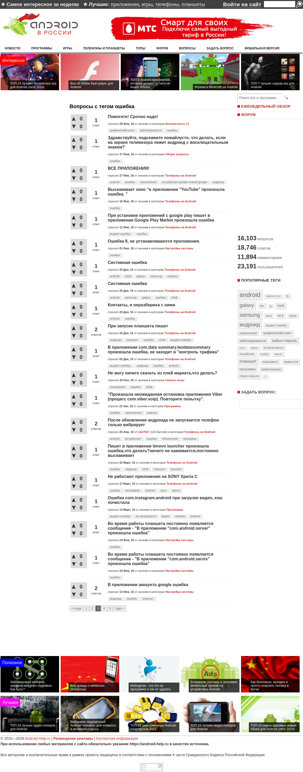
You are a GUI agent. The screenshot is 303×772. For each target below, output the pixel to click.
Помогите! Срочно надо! (133, 116)
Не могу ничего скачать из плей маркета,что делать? (162, 373)
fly (287, 296)
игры (147, 4)
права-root (291, 361)
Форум (162, 48)
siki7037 (143, 431)
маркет (254, 348)
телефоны (167, 4)
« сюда (76, 608)
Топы (141, 48)
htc (262, 305)
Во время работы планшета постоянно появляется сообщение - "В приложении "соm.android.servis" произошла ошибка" (160, 559)
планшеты (193, 4)
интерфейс (132, 490)
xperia (176, 490)
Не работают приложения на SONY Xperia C (153, 476)
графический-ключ (122, 130)
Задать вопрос (220, 48)
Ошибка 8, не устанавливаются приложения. (154, 241)
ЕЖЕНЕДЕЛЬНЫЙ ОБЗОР (266, 106)
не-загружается (146, 516)
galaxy (141, 276)
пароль (278, 354)
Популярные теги (260, 280)
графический (248, 333)
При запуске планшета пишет (138, 326)
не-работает (133, 438)
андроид (218, 182)
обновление (170, 438)
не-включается (273, 347)
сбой (128, 276)
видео (166, 516)
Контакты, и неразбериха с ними (141, 305)
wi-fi (280, 315)
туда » (119, 608)
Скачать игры (174, 380)
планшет (132, 339)
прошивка (189, 438)
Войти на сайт (242, 4)
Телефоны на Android (180, 175)
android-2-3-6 (273, 296)
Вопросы (187, 48)
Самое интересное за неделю (43, 4)
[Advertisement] (268, 176)
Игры (67, 48)
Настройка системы (179, 248)
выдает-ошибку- (120, 233)
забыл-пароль (284, 341)
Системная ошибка (127, 262)
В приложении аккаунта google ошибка (148, 584)
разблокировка (271, 369)
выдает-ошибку (181, 339)
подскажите (270, 361)
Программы (41, 48)
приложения (125, 4)
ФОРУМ (248, 114)
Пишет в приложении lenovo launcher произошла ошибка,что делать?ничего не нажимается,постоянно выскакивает (163, 451)
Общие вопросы (176, 154)
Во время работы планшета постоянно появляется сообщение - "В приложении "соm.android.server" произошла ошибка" (160, 528)
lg (271, 306)
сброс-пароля (249, 376)
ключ (242, 348)
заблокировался (151, 130)
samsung (156, 276)
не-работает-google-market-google (184, 182)
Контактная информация (117, 738)
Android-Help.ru (38, 738)
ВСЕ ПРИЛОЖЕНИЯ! (128, 168)
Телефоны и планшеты (104, 48)
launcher (176, 469)
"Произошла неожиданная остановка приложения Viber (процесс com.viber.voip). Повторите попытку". (165, 396)
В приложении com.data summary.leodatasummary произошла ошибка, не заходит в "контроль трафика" (163, 349)
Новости (12, 48)
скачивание (117, 386)
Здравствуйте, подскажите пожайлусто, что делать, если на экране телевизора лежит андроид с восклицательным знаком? (168, 142)
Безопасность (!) (177, 123)
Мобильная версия (262, 48)
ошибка (172, 130)
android (114, 182)
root (280, 305)
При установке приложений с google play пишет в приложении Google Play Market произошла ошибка (161, 217)
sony (163, 490)
